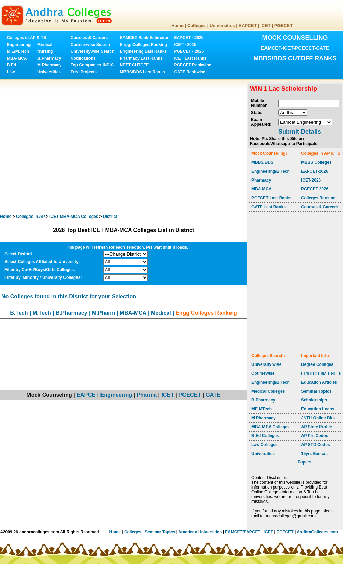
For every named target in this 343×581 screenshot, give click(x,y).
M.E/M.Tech (18, 51)
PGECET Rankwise (192, 65)
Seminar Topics (316, 391)
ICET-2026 (311, 180)
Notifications (83, 58)
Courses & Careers (89, 37)
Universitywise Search (92, 51)
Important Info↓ (316, 355)
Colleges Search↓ (268, 355)
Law (11, 72)
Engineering (19, 44)
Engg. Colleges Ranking (143, 44)
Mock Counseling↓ (269, 153)
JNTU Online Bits (318, 418)
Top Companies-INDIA (92, 65)
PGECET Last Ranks (271, 198)
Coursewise (262, 373)
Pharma (147, 395)
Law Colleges (264, 444)
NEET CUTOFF (134, 65)
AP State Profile (316, 426)
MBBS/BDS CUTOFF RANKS (295, 58)
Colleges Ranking (318, 198)
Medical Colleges (268, 391)
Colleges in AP (30, 216)
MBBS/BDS (262, 162)
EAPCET (248, 25)
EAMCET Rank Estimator (144, 37)
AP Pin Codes (314, 435)
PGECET (283, 25)
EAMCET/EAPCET (242, 532)
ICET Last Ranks (190, 58)
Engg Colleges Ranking (206, 313)
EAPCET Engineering (104, 395)
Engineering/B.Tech (270, 171)
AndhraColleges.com (317, 532)
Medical (44, 44)
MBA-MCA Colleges (270, 426)
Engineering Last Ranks (143, 51)
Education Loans (317, 409)
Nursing (45, 51)
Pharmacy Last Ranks (141, 58)
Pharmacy (261, 180)
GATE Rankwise (189, 72)
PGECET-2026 (314, 189)
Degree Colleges (317, 364)
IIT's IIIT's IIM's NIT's (321, 373)
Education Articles (319, 382)
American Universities (200, 532)
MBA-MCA (17, 58)
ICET (265, 25)
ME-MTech (261, 409)
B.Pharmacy (49, 58)
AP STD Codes (315, 444)
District (110, 216)
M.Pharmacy (49, 65)
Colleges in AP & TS (26, 37)
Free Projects (84, 72)
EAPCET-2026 (314, 171)
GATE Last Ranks (268, 207)
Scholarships (314, 400)
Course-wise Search (90, 44)
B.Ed (11, 65)
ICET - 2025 (185, 44)
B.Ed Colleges (265, 435)
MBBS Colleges (316, 162)
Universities (222, 25)
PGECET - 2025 (189, 51)
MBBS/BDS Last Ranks (142, 72)
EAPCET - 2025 (188, 37)
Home (177, 25)
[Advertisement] (64, 146)
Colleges (196, 25)
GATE (212, 395)
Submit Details (299, 131)
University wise (266, 364)
